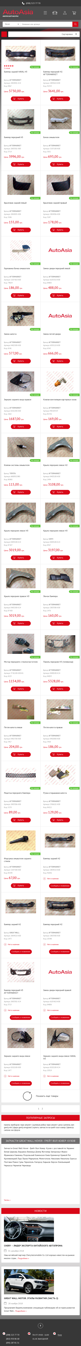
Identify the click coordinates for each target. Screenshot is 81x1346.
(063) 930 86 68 (12, 1342)
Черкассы (8, 1168)
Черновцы (26, 1168)
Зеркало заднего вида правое (17, 399)
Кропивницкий (10, 1161)
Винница (31, 1154)
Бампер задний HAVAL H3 (15, 71)
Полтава (8, 1165)
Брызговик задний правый (55, 202)
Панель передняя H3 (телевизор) (58, 661)
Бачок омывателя (51, 137)
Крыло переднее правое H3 (16, 596)
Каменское (40, 1158)
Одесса (73, 1161)
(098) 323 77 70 (33, 3)
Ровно (15, 1165)
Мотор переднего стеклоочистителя (21, 661)
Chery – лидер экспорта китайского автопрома (33, 1248)
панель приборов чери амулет (17, 1127)
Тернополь (29, 1165)
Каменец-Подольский (24, 1158)
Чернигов (17, 1168)
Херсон (54, 1165)
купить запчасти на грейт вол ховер (49, 1130)
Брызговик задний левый (15, 202)
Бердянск (22, 1154)
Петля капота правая (52, 727)
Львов (25, 1161)
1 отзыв (7, 68)
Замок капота (10, 334)
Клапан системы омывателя (16, 465)
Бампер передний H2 (52, 924)
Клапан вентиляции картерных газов (59, 399)
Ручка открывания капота (55, 793)
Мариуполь (33, 1161)
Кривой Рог (65, 1158)
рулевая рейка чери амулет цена (47, 1127)
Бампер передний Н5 (13, 137)
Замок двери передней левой (56, 268)
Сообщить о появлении (60, 886)
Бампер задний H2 (51, 858)
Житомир (46, 1154)
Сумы (21, 1165)
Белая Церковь (10, 1154)
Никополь (64, 1161)
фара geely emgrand (22, 1130)
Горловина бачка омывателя (17, 268)
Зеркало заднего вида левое (17, 1056)
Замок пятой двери (52, 334)
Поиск (75, 24)
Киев (47, 1158)
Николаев (55, 1161)
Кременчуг (55, 1158)
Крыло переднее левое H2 (55, 465)
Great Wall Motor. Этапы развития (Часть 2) (31, 1301)
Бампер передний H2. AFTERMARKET (53, 73)
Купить (21, 98)
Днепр (38, 1154)
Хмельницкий (64, 1165)
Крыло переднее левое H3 (16, 530)
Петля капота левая (13, 727)
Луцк (19, 1161)
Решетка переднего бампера (17, 793)
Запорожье (56, 1154)
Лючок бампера (50, 596)
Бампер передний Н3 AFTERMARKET (13, 991)
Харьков (46, 1165)
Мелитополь (44, 1161)
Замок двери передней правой (57, 990)
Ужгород (38, 1165)
